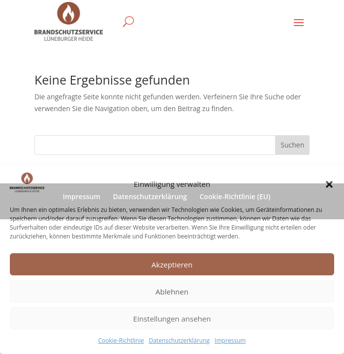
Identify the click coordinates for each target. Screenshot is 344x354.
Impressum (230, 340)
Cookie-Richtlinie (121, 340)
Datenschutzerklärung (179, 340)
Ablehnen (172, 291)
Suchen (292, 144)
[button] (329, 184)
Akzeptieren (172, 264)
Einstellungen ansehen (172, 319)
